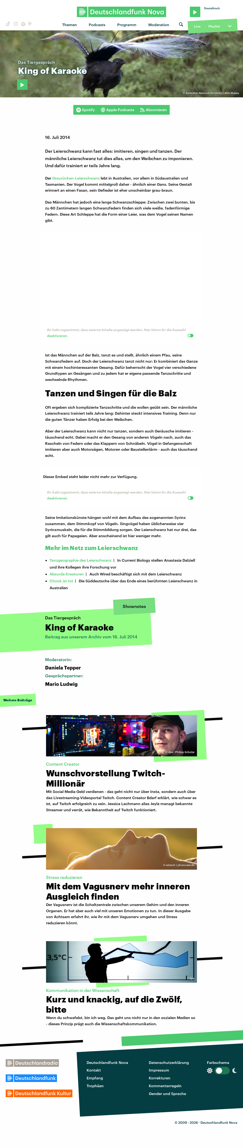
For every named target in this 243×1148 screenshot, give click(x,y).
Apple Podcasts (117, 109)
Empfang (95, 1078)
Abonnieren (153, 109)
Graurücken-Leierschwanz (76, 178)
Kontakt (94, 1070)
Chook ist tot (61, 581)
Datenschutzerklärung (169, 1062)
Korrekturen (159, 1078)
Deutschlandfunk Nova (107, 1062)
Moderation (158, 24)
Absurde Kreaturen (67, 574)
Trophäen (95, 1085)
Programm (126, 24)
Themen (69, 24)
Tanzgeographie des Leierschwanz (81, 560)
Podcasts (97, 24)
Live (197, 26)
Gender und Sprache (167, 1093)
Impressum (159, 1070)
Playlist (214, 26)
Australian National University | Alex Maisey (212, 93)
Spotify (85, 109)
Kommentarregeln (165, 1085)
